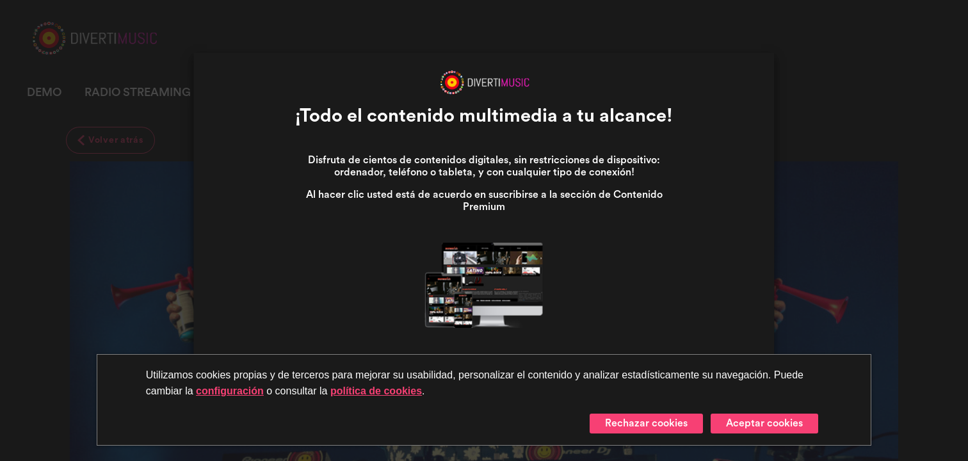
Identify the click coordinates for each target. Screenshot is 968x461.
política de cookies (376, 390)
